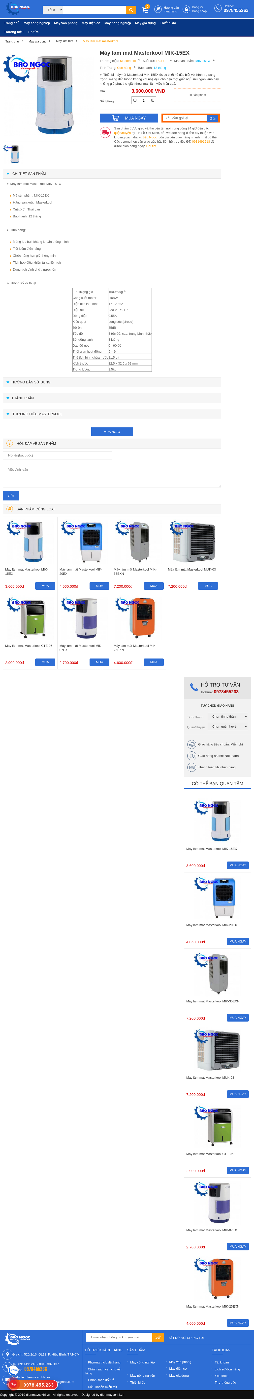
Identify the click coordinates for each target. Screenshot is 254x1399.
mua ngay (112, 432)
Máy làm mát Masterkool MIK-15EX (26, 572)
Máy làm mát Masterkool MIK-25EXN (135, 648)
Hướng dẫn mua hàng (171, 9)
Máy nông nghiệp (117, 23)
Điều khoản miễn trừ (102, 1387)
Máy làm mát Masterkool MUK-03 (192, 569)
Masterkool (128, 61)
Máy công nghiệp (37, 23)
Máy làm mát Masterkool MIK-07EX (81, 648)
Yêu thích (221, 1376)
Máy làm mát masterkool (100, 41)
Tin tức (33, 32)
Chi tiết (151, 146)
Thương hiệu (14, 32)
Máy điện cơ (91, 23)
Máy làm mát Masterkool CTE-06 (28, 646)
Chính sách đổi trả (101, 1380)
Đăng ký (197, 7)
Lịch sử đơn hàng (227, 1369)
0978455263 (236, 10)
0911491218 (201, 141)
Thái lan (161, 61)
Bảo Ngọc (150, 137)
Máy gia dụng (145, 23)
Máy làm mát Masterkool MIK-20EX (81, 572)
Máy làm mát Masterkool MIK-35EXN (135, 572)
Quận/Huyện (196, 727)
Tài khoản (222, 1362)
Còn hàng (124, 68)
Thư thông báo (225, 1382)
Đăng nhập (199, 11)
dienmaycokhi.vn (112, 1395)
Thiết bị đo (168, 23)
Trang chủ (11, 23)
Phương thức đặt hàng (104, 1362)
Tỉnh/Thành (195, 717)
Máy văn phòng (66, 23)
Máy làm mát (64, 41)
